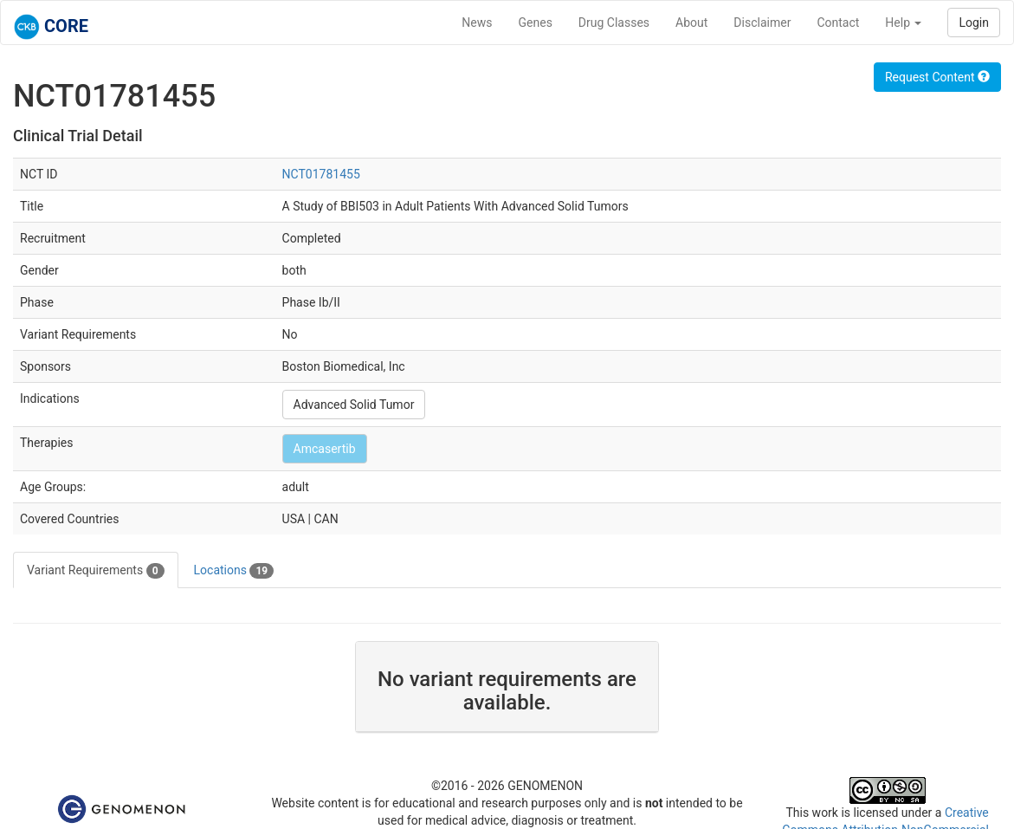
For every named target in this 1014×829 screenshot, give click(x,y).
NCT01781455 (321, 174)
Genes (535, 22)
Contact (838, 22)
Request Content (937, 77)
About (691, 22)
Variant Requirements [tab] (96, 571)
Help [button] (903, 22)
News (477, 22)
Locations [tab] (234, 571)
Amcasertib (325, 449)
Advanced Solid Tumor (354, 404)
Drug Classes (613, 22)
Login (974, 22)
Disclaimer (762, 22)
